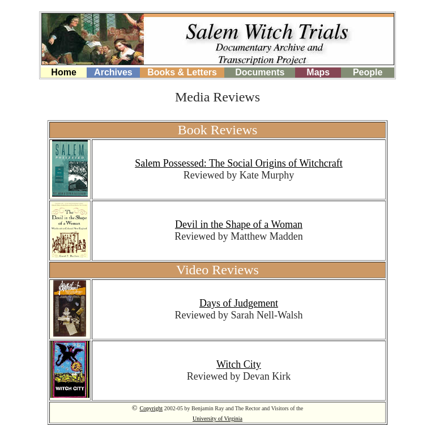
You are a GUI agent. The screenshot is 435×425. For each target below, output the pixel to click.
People (367, 72)
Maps (318, 72)
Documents (259, 72)
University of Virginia (217, 418)
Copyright (151, 408)
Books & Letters (182, 72)
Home (63, 72)
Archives (113, 72)
